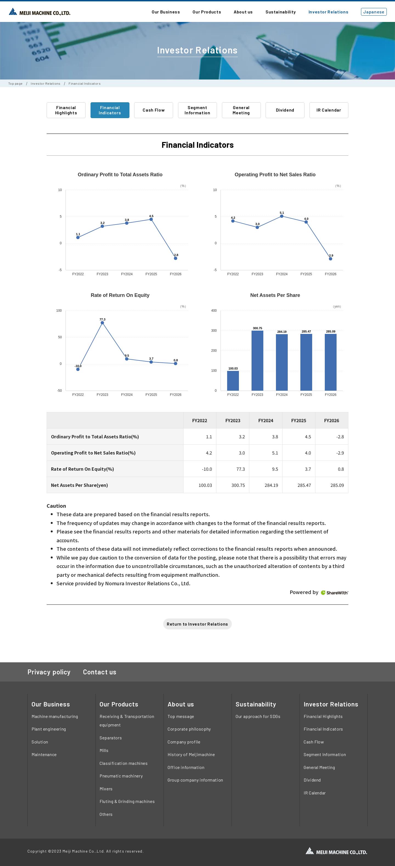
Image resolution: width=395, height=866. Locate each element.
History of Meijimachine (191, 754)
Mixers (106, 788)
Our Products (119, 704)
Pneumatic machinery (121, 775)
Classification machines (124, 763)
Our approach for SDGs (258, 716)
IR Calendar (329, 109)
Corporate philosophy (189, 728)
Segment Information (197, 110)
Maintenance (44, 754)
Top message (181, 716)
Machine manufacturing (55, 716)
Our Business (51, 704)
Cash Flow (154, 109)
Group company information (195, 779)
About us (181, 704)
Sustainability (256, 704)
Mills (104, 750)
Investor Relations (46, 83)
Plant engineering (49, 728)
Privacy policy (49, 672)
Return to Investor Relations (197, 623)
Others (106, 814)
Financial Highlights (66, 110)
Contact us (100, 672)
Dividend (285, 109)
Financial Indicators (110, 110)
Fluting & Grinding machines (127, 801)
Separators (111, 737)
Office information (186, 767)
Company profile (184, 741)
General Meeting (241, 110)
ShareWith (334, 592)
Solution (40, 741)
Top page (15, 83)
